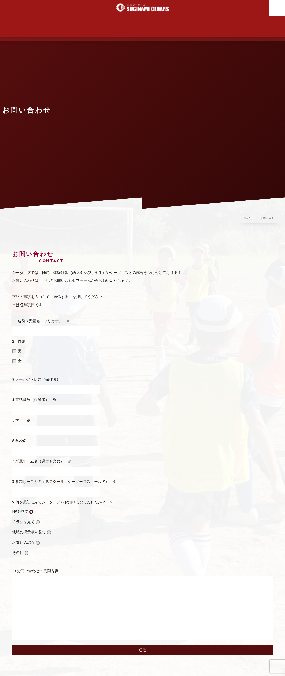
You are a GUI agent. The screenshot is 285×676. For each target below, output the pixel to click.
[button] (277, 8)
